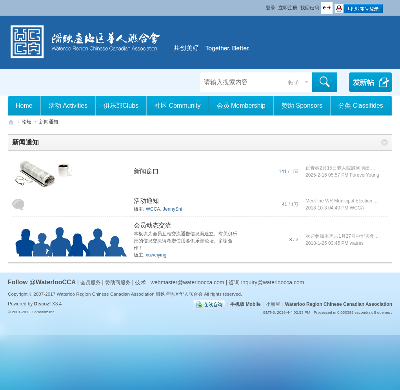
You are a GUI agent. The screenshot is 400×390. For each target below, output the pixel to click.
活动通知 (146, 200)
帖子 (293, 82)
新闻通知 (25, 142)
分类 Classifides (360, 105)
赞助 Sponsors (302, 105)
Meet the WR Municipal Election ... (341, 201)
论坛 (26, 122)
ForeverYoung (364, 175)
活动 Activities (68, 105)
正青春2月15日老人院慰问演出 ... (340, 168)
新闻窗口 (146, 171)
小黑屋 (273, 304)
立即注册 (287, 8)
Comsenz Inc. (43, 312)
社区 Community (177, 105)
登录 (270, 8)
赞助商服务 (118, 282)
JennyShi (172, 209)
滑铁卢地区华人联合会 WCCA (11, 122)
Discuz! (42, 304)
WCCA (153, 209)
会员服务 (91, 282)
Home (24, 105)
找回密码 (309, 8)
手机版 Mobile (245, 304)
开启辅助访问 (262, 5)
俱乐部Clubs (121, 105)
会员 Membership (241, 105)
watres (357, 243)
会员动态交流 (152, 225)
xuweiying (156, 255)
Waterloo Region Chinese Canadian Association (338, 304)
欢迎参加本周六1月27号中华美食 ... (342, 236)
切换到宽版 (327, 8)
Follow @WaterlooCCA (42, 282)
